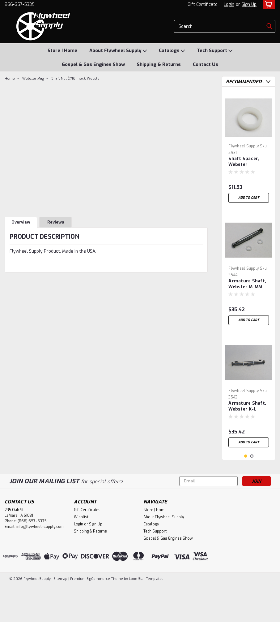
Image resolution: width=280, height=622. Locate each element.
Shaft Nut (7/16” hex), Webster (76, 78)
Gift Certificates (87, 547)
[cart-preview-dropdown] (267, 4)
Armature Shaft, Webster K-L (247, 406)
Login (229, 4)
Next (268, 81)
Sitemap (60, 616)
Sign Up (249, 4)
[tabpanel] (248, 148)
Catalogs (172, 50)
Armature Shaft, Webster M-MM (247, 284)
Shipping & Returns (159, 64)
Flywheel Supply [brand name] (243, 146)
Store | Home (62, 50)
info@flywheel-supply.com (40, 563)
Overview (20, 222)
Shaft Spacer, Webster (243, 161)
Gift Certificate (203, 4)
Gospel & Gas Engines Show (93, 64)
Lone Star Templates (146, 616)
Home (10, 78)
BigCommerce (98, 616)
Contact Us (205, 64)
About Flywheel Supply (118, 50)
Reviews (55, 222)
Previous (262, 81)
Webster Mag (33, 78)
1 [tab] (246, 493)
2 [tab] (252, 493)
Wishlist (81, 554)
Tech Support (214, 50)
